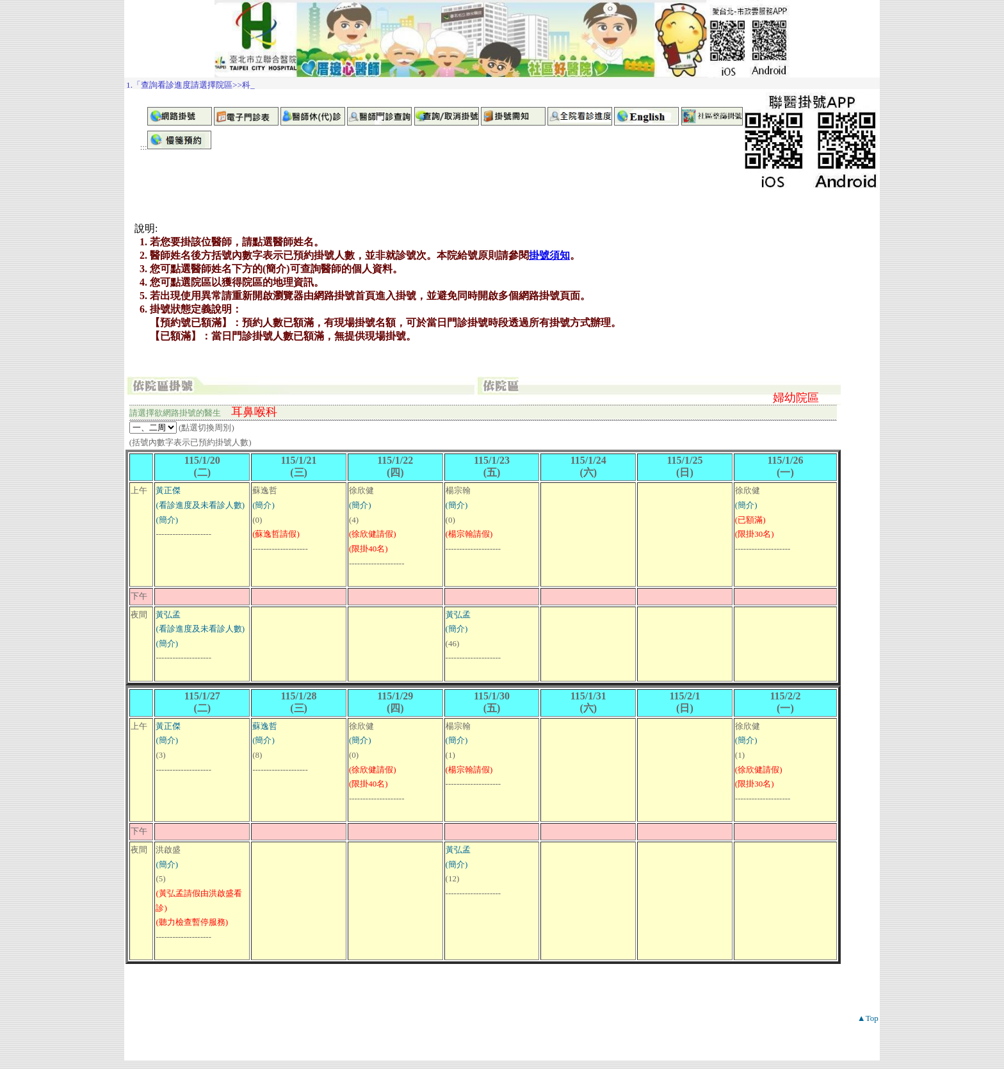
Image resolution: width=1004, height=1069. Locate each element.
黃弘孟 (168, 614)
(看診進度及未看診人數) (200, 505)
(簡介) (167, 520)
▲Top (867, 1018)
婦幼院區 (796, 397)
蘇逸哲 (264, 726)
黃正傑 (168, 490)
